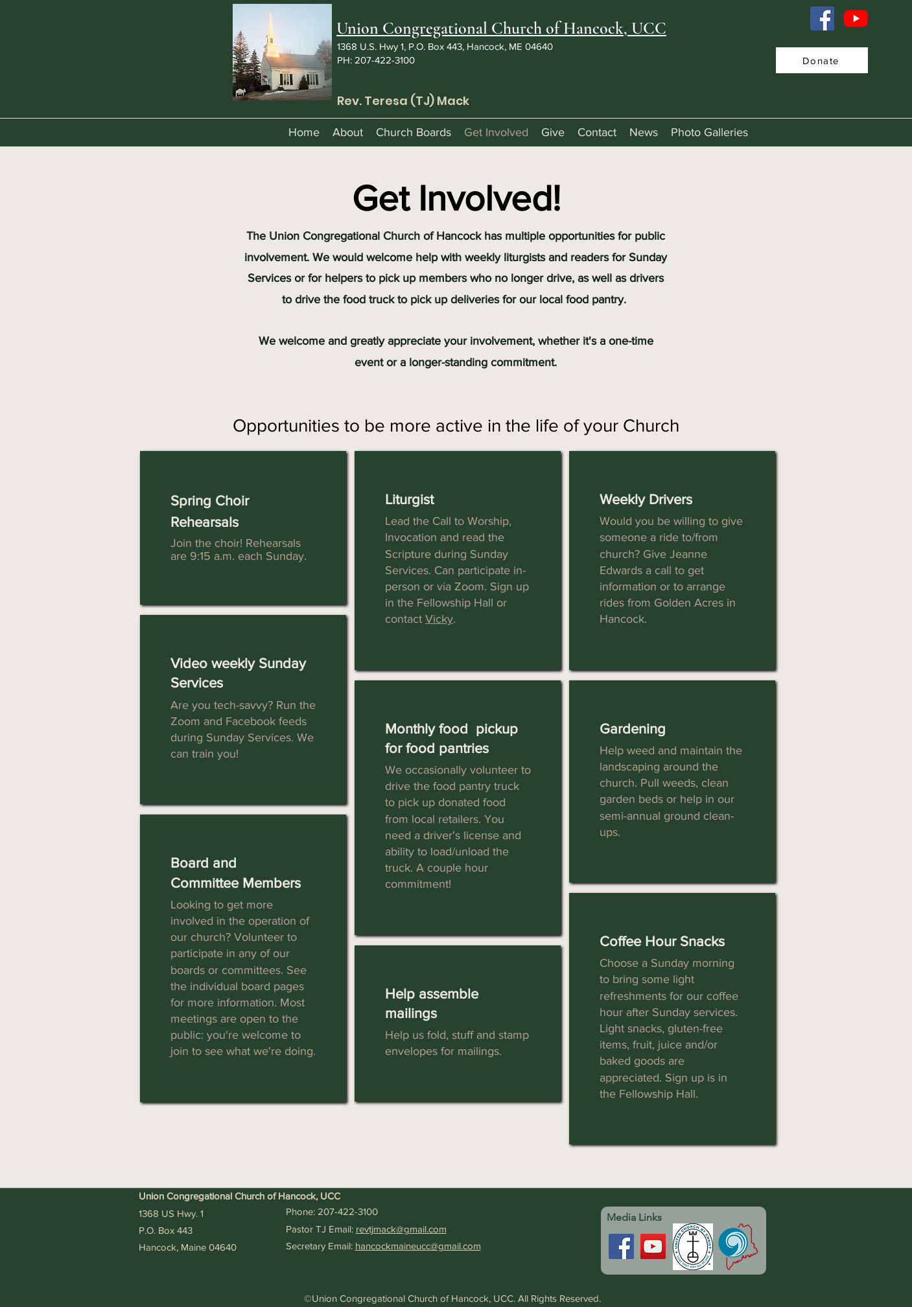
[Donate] (822, 60)
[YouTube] (856, 18)
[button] (347, 132)
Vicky (439, 618)
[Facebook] (822, 18)
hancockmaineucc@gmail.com (418, 1245)
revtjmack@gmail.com (401, 1228)
